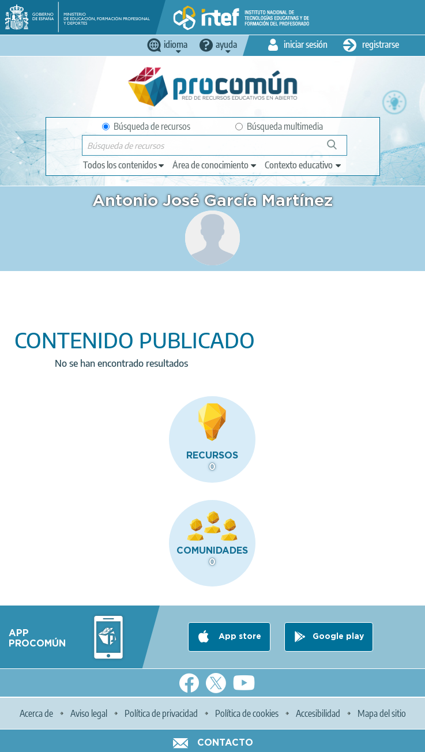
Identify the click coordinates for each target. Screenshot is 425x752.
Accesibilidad (318, 713)
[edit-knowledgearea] (215, 164)
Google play (338, 636)
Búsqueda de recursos (146, 126)
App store (238, 636)
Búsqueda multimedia (279, 126)
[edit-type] (124, 164)
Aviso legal (88, 713)
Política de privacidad (161, 713)
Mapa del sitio (382, 713)
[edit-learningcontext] (303, 164)
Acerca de (36, 713)
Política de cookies (247, 713)
